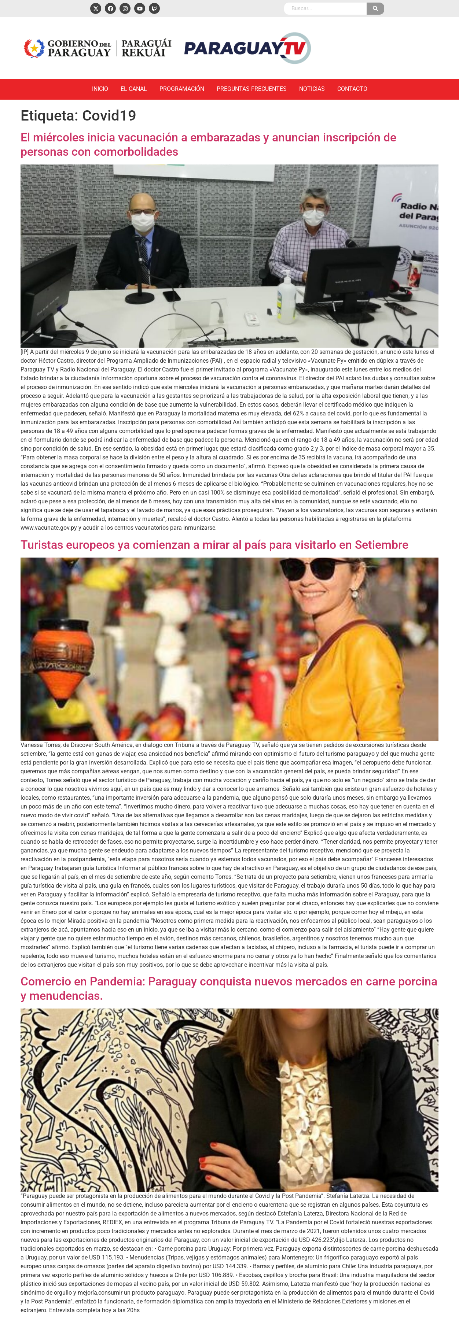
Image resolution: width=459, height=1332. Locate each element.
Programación (181, 88)
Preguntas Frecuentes (252, 88)
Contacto (352, 88)
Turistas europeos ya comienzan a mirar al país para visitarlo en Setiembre (214, 545)
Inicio (100, 88)
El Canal (134, 88)
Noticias (312, 88)
